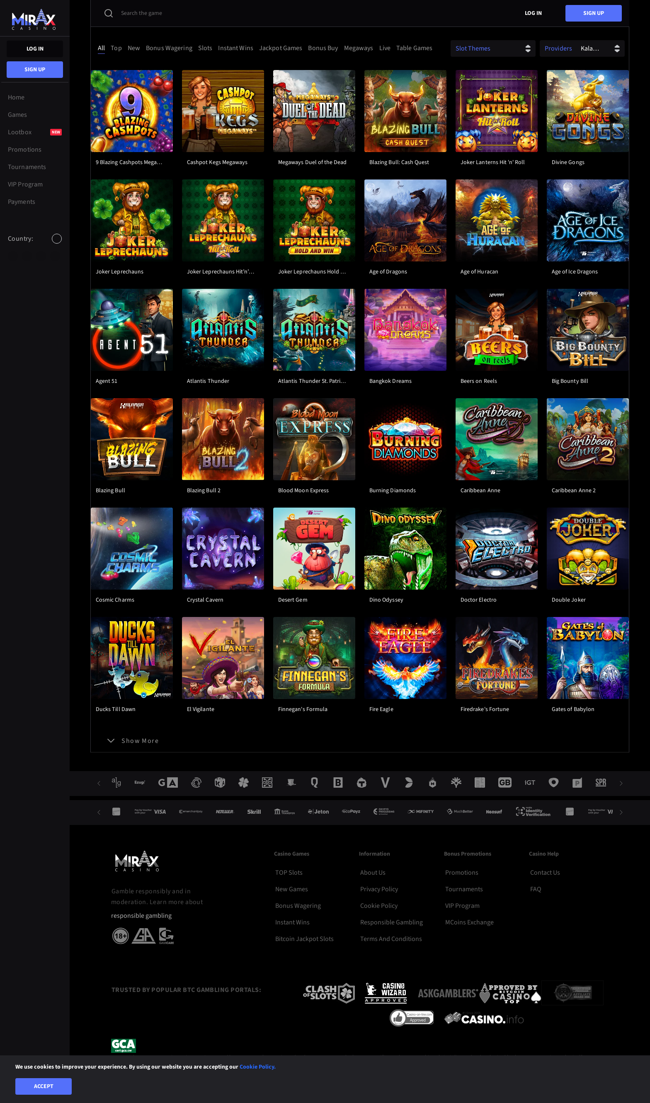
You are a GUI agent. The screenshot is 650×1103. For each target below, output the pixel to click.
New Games (291, 889)
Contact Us (545, 872)
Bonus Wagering (298, 905)
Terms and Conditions (391, 938)
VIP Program (462, 905)
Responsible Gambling (391, 922)
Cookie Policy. (258, 1067)
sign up (34, 69)
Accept (43, 1086)
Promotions (461, 872)
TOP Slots (289, 872)
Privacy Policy (379, 889)
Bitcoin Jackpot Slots (304, 938)
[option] (13, 256)
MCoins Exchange (469, 922)
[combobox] (35, 245)
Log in (35, 49)
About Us (373, 872)
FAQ (535, 889)
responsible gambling (141, 916)
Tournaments (464, 889)
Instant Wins (292, 922)
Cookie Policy (379, 905)
